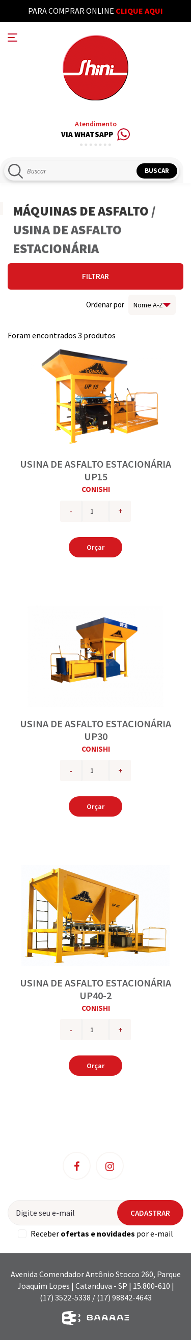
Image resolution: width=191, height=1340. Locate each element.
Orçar (95, 547)
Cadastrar (150, 1213)
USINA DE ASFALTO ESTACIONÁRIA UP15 (95, 470)
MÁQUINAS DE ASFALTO (81, 210)
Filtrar (95, 276)
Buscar (157, 170)
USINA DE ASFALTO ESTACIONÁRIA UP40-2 (95, 989)
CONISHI (95, 489)
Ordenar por (105, 304)
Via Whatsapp (95, 134)
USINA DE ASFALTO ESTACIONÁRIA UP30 (95, 730)
